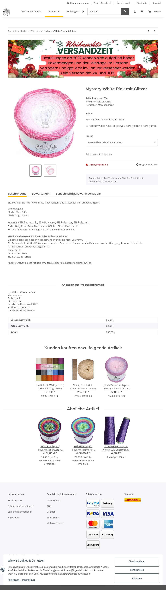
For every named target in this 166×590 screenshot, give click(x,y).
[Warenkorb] (154, 11)
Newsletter (14, 517)
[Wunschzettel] (142, 11)
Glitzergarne (104, 101)
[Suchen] (104, 11)
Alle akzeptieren (137, 561)
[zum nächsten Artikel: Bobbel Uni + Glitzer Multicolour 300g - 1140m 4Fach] (155, 31)
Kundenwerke (124, 3)
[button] (134, 11)
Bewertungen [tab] (41, 193)
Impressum (53, 517)
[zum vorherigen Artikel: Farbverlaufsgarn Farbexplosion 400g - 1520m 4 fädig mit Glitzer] (148, 31)
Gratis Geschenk (103, 3)
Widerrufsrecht (55, 523)
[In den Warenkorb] (10, 85)
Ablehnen (137, 578)
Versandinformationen (20, 511)
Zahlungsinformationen (20, 506)
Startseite (142, 3)
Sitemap (51, 511)
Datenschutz (53, 500)
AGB (49, 506)
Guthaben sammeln (78, 3)
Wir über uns (15, 500)
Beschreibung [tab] (17, 193)
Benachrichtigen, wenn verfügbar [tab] (78, 193)
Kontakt (157, 3)
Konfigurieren (137, 570)
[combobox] (122, 142)
